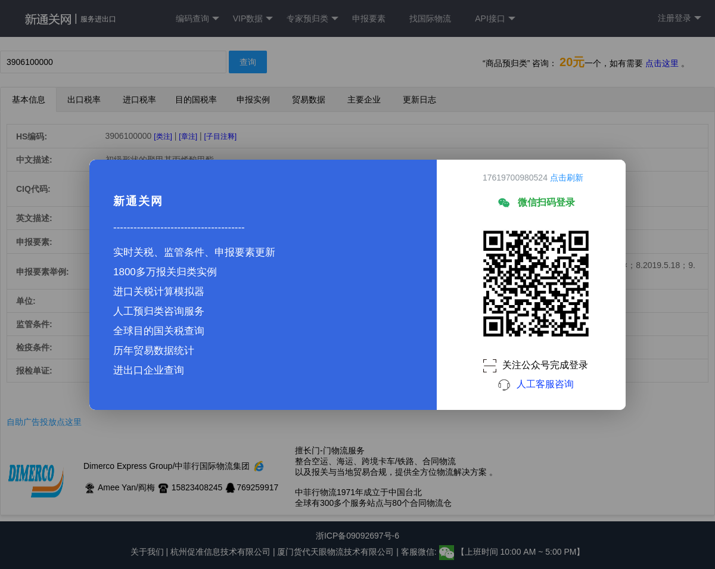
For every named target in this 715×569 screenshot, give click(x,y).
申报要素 (369, 18)
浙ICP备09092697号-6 (357, 535)
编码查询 (197, 19)
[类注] (163, 136)
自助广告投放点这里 (44, 422)
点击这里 (662, 63)
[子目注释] (220, 136)
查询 (248, 62)
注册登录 (679, 18)
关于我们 (147, 551)
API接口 (495, 19)
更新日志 (419, 99)
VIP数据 (253, 19)
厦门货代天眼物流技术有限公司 (336, 551)
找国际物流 (430, 18)
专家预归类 (312, 19)
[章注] (188, 136)
